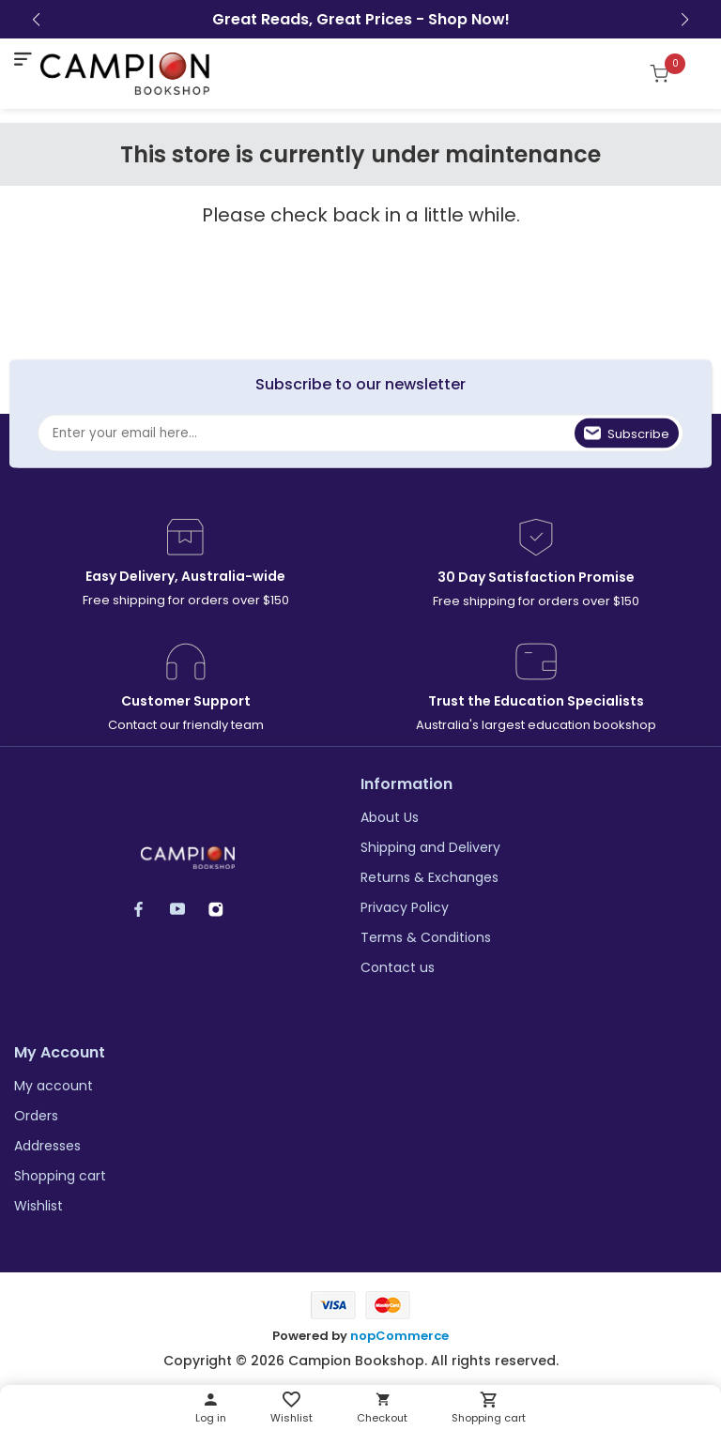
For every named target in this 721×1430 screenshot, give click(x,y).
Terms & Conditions (425, 937)
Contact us (397, 967)
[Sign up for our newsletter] (360, 432)
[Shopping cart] (669, 73)
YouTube (186, 908)
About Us (389, 817)
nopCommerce (399, 1336)
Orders (36, 1115)
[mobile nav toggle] (22, 59)
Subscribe (638, 433)
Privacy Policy (404, 907)
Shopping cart (60, 1175)
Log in (210, 1417)
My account (53, 1085)
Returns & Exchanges (429, 877)
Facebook (147, 908)
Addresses (47, 1145)
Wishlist (38, 1205)
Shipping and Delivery (430, 847)
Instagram (224, 908)
